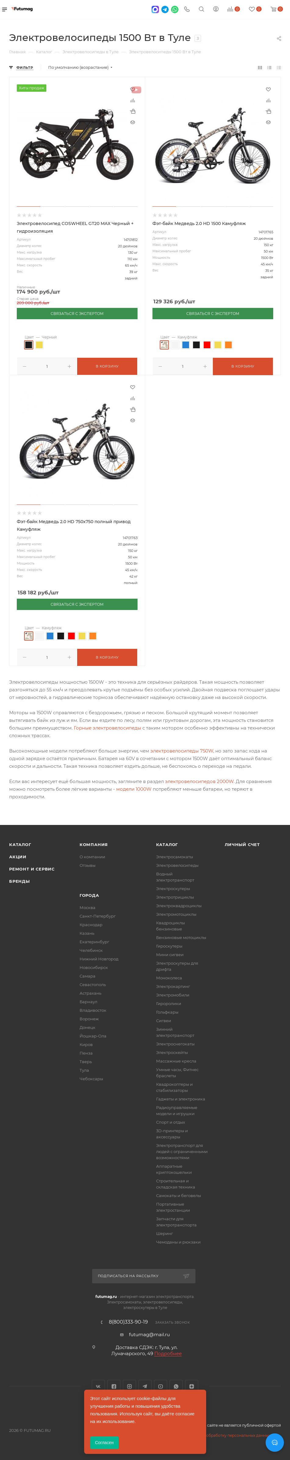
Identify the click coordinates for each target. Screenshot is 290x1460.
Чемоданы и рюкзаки (178, 1240)
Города (89, 894)
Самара (87, 974)
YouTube (160, 1385)
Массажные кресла (176, 1059)
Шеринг (164, 1232)
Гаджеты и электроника (180, 1097)
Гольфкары (167, 1010)
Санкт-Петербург (98, 914)
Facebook (113, 1385)
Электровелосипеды (177, 864)
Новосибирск (94, 966)
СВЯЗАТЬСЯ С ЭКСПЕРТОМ (77, 313)
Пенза (86, 1051)
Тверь (86, 1060)
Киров (86, 1043)
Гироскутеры (169, 944)
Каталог (20, 843)
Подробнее (168, 1352)
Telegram (145, 1385)
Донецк (87, 1026)
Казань (87, 932)
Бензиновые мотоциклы (181, 936)
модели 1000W (134, 788)
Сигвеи (163, 1019)
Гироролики (168, 1002)
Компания (94, 843)
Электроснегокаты (175, 1042)
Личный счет (242, 843)
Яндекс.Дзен (191, 1385)
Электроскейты (172, 1051)
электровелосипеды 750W (181, 749)
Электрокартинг (173, 985)
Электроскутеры (173, 887)
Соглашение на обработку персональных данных (223, 1434)
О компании (92, 855)
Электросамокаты (174, 855)
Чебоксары (91, 1077)
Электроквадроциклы (179, 904)
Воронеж (89, 1017)
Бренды (19, 880)
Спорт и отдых (170, 1120)
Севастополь (93, 983)
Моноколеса (169, 976)
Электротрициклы (175, 895)
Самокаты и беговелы (178, 1194)
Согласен (104, 1442)
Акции (18, 855)
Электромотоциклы (176, 913)
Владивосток (93, 1009)
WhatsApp (176, 1385)
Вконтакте (98, 1385)
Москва (87, 906)
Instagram (129, 1385)
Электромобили (172, 993)
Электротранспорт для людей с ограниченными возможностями (182, 1150)
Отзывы (87, 864)
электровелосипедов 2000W (199, 780)
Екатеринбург (94, 940)
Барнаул (88, 1000)
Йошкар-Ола (93, 1034)
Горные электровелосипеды (107, 727)
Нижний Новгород (99, 957)
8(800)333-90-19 (128, 1320)
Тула (84, 1068)
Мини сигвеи (170, 953)
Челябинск (91, 949)
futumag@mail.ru (149, 1333)
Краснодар (91, 923)
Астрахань (90, 991)
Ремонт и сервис (32, 867)
